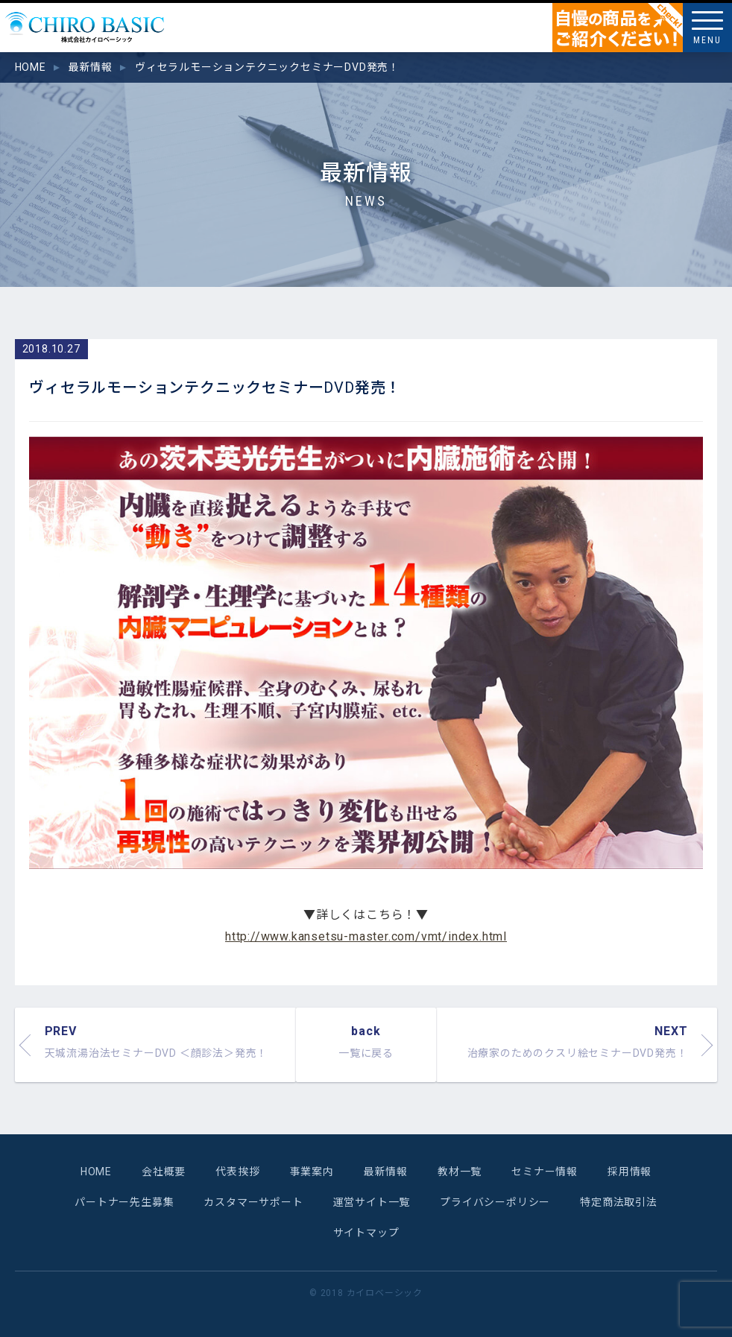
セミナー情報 (544, 1172)
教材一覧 (460, 1172)
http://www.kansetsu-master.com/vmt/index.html (366, 936)
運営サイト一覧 (372, 1202)
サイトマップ (366, 1233)
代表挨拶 (237, 1172)
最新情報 (386, 1172)
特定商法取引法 (618, 1202)
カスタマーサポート (253, 1202)
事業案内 (311, 1172)
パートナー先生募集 (124, 1202)
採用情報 (629, 1172)
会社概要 (164, 1172)
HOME (96, 1172)
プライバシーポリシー (495, 1202)
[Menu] (707, 27)
